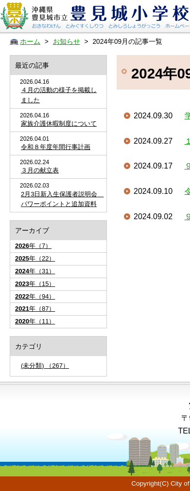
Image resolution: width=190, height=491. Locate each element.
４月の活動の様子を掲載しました (59, 95)
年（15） (35, 283)
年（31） (35, 271)
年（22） (35, 258)
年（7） (33, 245)
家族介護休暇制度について (59, 123)
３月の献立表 (40, 170)
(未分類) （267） (45, 365)
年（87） (35, 308)
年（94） (35, 296)
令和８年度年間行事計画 (55, 147)
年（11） (35, 321)
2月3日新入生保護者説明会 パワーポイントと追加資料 (61, 199)
